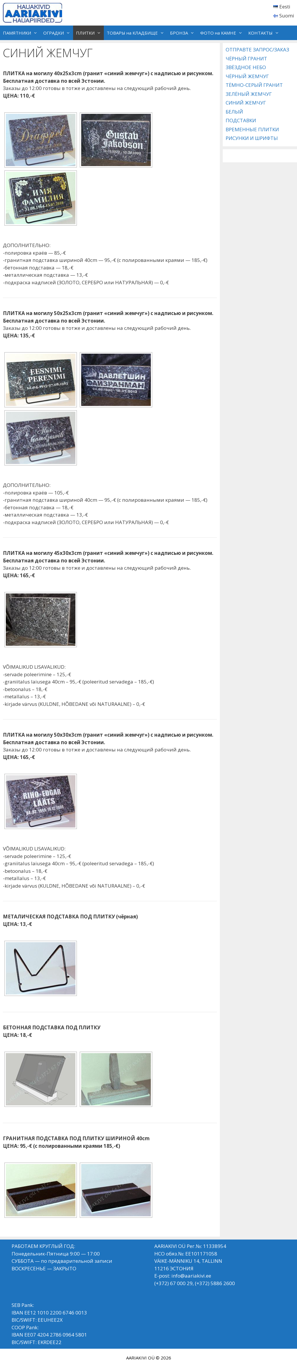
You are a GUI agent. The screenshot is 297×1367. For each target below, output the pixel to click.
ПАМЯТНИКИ (21, 33)
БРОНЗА (183, 33)
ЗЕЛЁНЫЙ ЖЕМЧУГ (249, 94)
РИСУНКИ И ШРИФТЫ (252, 138)
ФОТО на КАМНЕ (222, 33)
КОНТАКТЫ (265, 33)
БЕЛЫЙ (234, 111)
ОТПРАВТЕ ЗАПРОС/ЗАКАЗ (257, 49)
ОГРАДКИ (58, 33)
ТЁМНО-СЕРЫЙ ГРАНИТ (254, 85)
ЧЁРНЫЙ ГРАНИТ (246, 58)
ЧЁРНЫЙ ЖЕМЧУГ (247, 76)
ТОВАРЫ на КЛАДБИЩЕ (137, 33)
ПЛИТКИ (90, 33)
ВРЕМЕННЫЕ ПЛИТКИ (252, 129)
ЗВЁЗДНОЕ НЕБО (246, 67)
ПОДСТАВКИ (241, 120)
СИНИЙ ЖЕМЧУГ (246, 102)
